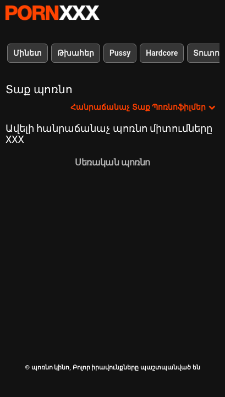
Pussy (119, 53)
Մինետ (27, 53)
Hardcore (162, 53)
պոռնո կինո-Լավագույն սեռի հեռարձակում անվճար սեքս (52, 12)
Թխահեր (75, 53)
